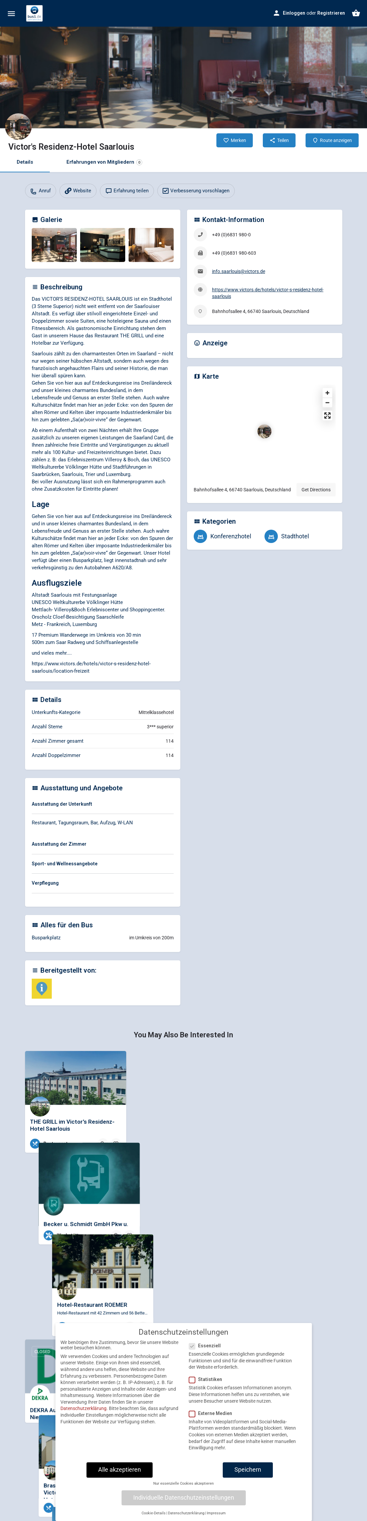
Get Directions (316, 489)
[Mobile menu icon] (11, 13)
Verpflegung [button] (45, 883)
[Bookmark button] (116, 1143)
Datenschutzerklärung (83, 1408)
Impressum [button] (216, 1513)
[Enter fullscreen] (327, 415)
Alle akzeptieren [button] (119, 1469)
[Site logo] (35, 13)
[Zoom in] (327, 393)
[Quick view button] (103, 1143)
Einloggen (294, 13)
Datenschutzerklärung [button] (186, 1513)
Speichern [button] (247, 1469)
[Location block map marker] (264, 431)
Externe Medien (212, 1413)
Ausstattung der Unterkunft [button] (62, 804)
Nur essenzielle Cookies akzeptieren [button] (183, 1483)
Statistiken (207, 1379)
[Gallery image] (54, 245)
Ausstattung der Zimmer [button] (59, 844)
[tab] (103, 805)
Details (25, 162)
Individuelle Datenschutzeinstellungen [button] (183, 1497)
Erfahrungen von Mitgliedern (104, 162)
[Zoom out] (327, 402)
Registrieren (331, 13)
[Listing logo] (18, 126)
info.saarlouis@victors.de (238, 271)
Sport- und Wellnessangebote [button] (65, 863)
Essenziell (207, 1345)
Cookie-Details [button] (154, 1513)
